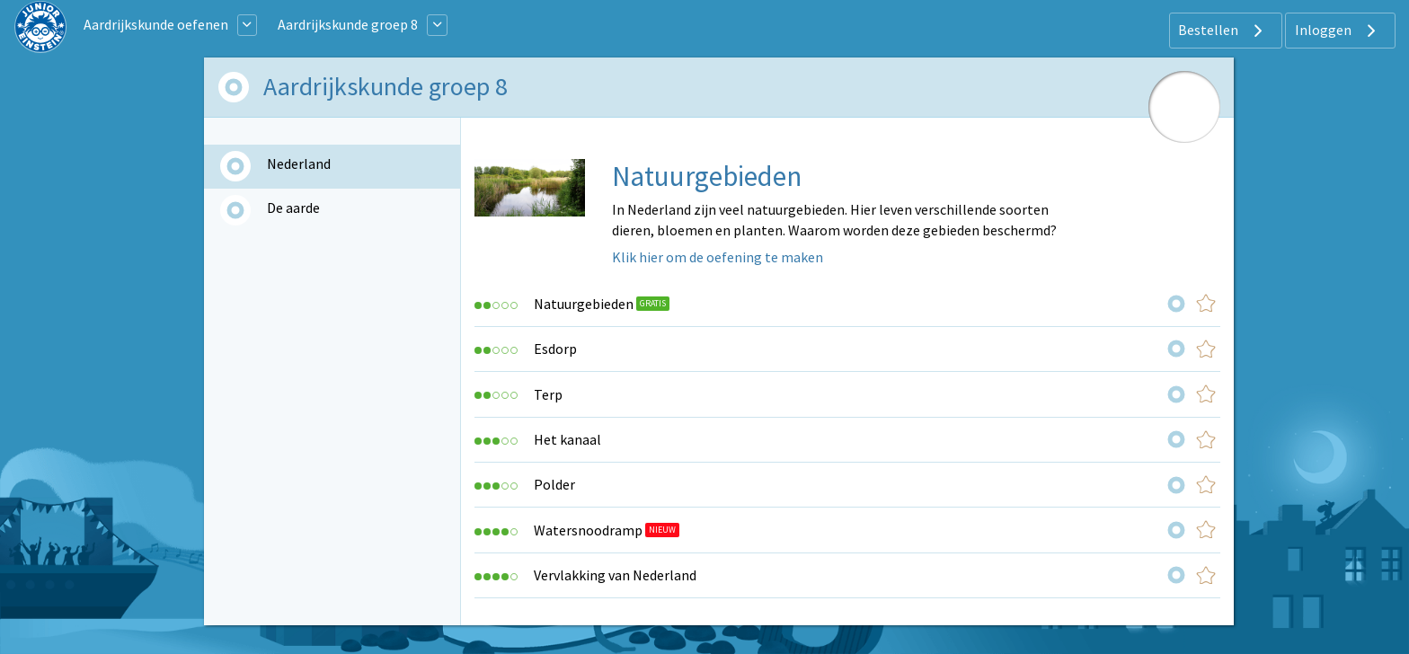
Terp (548, 394)
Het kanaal (567, 439)
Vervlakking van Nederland (615, 575)
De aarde (293, 208)
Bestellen (1222, 30)
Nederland (299, 163)
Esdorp (555, 349)
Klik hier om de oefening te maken (717, 257)
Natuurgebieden (584, 304)
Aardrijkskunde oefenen (156, 24)
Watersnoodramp (588, 530)
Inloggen (1337, 30)
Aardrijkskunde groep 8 (348, 24)
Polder (554, 484)
